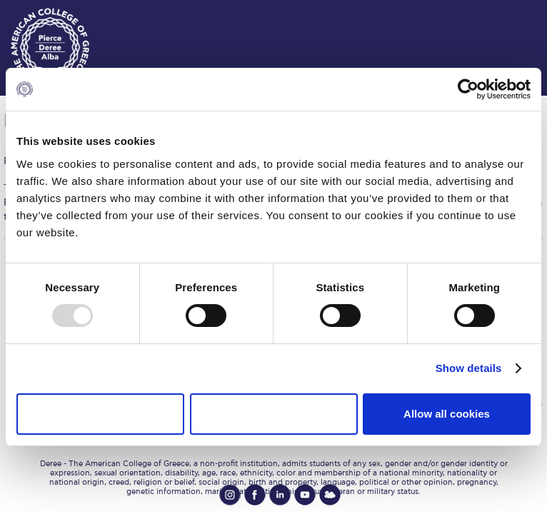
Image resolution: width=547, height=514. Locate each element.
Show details (469, 368)
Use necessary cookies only (100, 414)
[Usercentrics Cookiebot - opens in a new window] (468, 89)
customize (504, 14)
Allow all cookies (446, 414)
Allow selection (273, 414)
